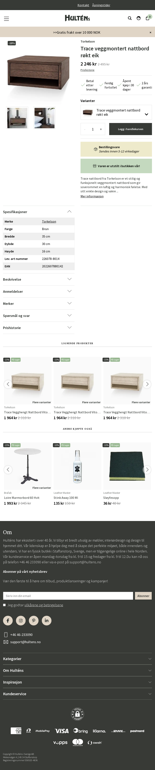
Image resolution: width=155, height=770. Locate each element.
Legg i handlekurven (130, 129)
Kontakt (83, 5)
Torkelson (88, 41)
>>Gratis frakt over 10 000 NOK (76, 32)
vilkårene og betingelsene (43, 605)
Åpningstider (101, 5)
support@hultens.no (85, 562)
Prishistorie (87, 70)
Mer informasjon (92, 196)
